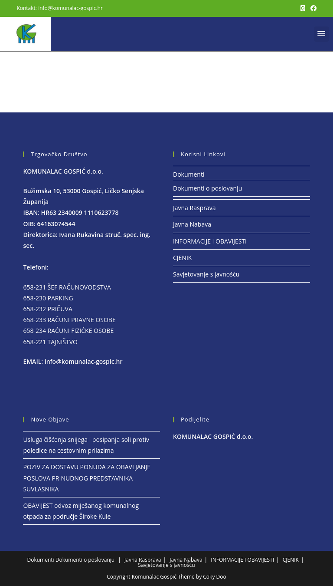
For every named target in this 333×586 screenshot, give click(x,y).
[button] (321, 34)
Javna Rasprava (194, 208)
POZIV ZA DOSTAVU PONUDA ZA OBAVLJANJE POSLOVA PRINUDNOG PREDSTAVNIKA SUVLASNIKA (86, 478)
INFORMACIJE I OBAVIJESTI (210, 241)
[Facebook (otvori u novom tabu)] (312, 8)
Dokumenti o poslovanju (207, 188)
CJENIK (182, 257)
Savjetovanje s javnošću (206, 274)
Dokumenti (188, 174)
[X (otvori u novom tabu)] (303, 8)
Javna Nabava (192, 224)
